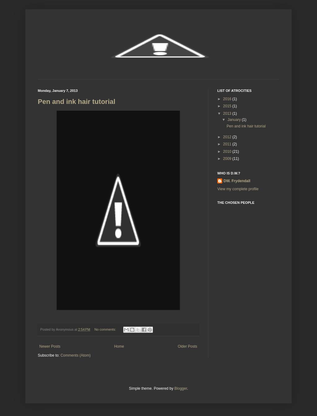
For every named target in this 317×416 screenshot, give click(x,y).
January (235, 120)
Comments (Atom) (75, 355)
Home (119, 346)
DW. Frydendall (237, 181)
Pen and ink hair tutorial (76, 101)
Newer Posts (49, 346)
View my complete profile (237, 189)
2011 (227, 144)
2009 (227, 159)
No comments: (105, 329)
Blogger (180, 388)
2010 (227, 151)
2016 (227, 99)
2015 (227, 106)
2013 (227, 113)
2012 (227, 137)
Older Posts (187, 346)
